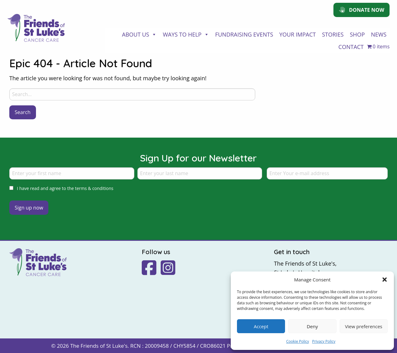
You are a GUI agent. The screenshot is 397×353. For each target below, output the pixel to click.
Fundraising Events (244, 34)
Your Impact (297, 34)
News (378, 34)
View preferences (363, 326)
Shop (357, 34)
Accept (261, 326)
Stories (333, 34)
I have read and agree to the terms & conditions (65, 188)
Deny (312, 326)
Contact (351, 47)
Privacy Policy (323, 341)
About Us (139, 34)
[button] (384, 279)
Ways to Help (186, 34)
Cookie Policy (297, 341)
